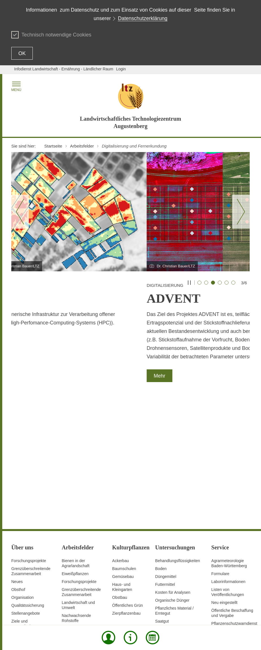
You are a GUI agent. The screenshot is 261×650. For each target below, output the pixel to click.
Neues (17, 460)
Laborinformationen (228, 460)
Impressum (147, 613)
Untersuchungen (76, 556)
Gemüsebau (123, 455)
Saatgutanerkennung (80, 536)
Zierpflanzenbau (126, 491)
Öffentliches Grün (127, 484)
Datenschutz (138, 604)
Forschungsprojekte (28, 439)
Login (121, 69)
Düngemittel (165, 455)
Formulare (220, 452)
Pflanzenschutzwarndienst (234, 502)
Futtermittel (165, 463)
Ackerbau (120, 439)
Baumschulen (124, 447)
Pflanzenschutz (75, 528)
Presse (217, 517)
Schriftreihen (222, 525)
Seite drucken (96, 604)
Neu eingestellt (224, 481)
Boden (160, 447)
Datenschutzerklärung (142, 18)
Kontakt (117, 604)
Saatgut (162, 499)
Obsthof (18, 468)
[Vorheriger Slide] (20, 212)
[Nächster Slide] (241, 212)
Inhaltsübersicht (67, 604)
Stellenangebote (25, 491)
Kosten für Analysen (172, 471)
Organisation (22, 476)
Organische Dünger (172, 478)
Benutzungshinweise (223, 604)
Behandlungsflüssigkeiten (177, 439)
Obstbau (119, 476)
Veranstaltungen (225, 541)
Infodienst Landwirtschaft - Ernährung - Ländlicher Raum (63, 69)
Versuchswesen (76, 564)
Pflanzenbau (73, 520)
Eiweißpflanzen (75, 452)
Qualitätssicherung (27, 484)
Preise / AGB (222, 510)
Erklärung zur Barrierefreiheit (177, 604)
